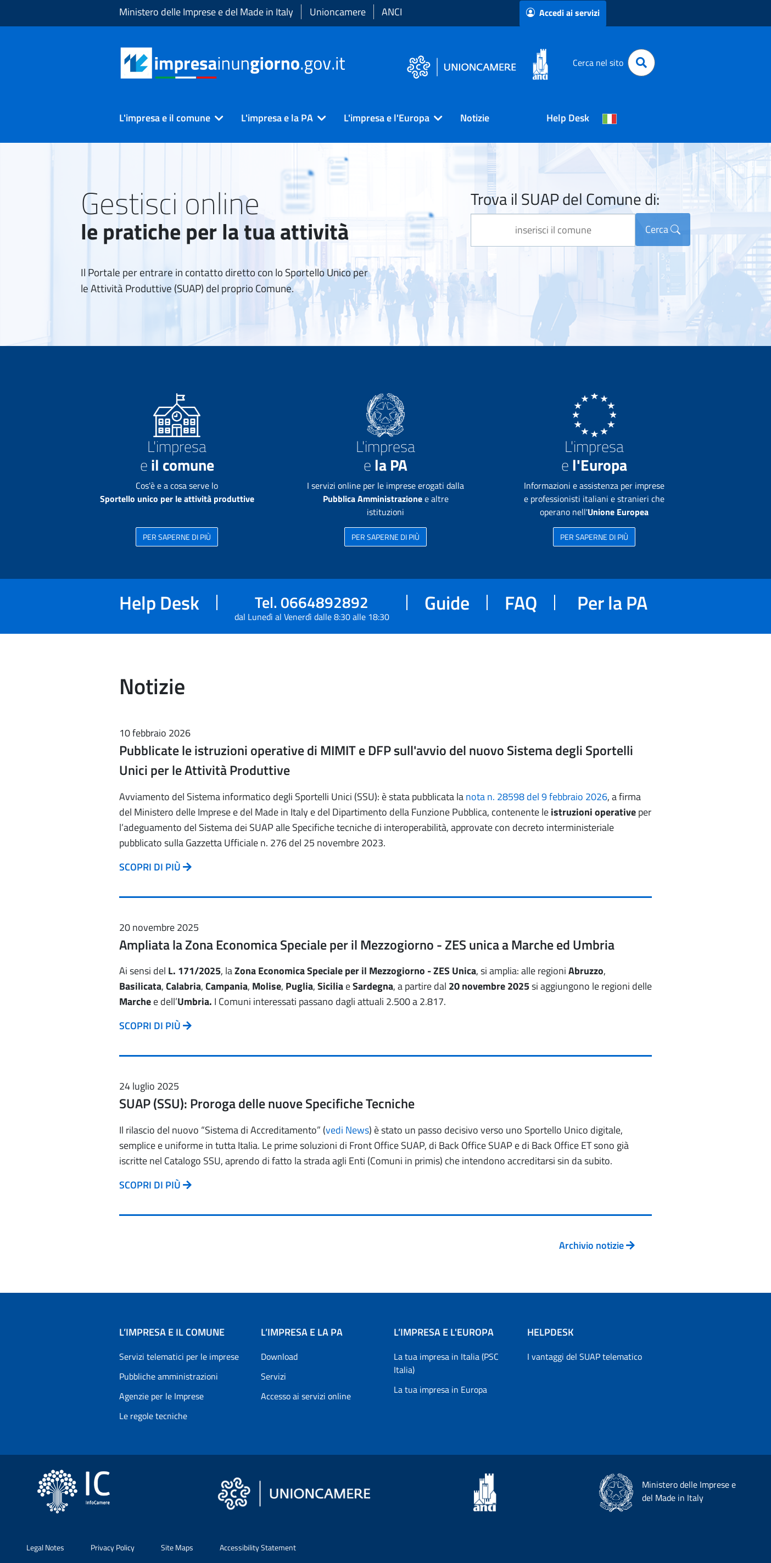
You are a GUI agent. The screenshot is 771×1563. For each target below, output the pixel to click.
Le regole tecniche (153, 1415)
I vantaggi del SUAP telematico (584, 1356)
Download (279, 1356)
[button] (167, 118)
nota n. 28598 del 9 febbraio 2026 (536, 796)
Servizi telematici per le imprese (179, 1356)
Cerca (662, 229)
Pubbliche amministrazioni (168, 1376)
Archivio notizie (597, 1245)
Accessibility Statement (258, 1547)
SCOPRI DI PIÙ (155, 866)
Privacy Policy (113, 1547)
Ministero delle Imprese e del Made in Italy (206, 11)
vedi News (347, 1130)
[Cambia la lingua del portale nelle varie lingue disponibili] (609, 118)
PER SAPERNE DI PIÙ (177, 537)
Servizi (273, 1376)
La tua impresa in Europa (440, 1389)
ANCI (392, 11)
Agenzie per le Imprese (161, 1396)
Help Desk (567, 117)
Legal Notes (45, 1547)
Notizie (474, 117)
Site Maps (177, 1547)
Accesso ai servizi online (306, 1396)
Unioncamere (338, 11)
